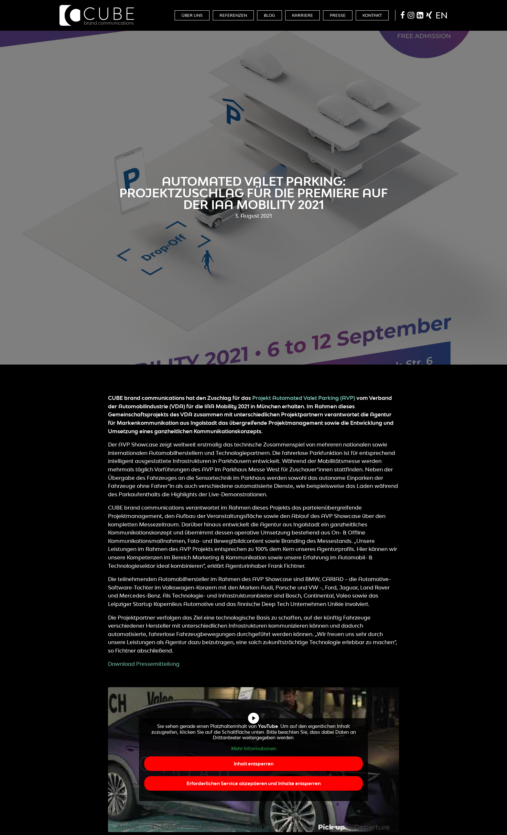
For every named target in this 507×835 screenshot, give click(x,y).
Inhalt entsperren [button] (254, 763)
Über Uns (192, 15)
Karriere (302, 15)
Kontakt (372, 15)
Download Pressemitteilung (143, 664)
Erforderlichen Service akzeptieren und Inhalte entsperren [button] (254, 783)
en (442, 15)
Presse (338, 15)
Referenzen (233, 15)
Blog (269, 15)
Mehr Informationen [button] (253, 748)
